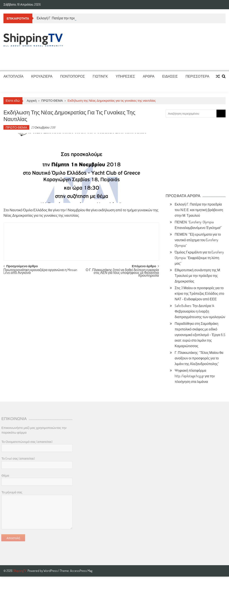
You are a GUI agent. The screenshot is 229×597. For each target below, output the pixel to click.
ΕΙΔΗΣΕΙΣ (170, 76)
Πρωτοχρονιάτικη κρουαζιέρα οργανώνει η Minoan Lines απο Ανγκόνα (40, 272)
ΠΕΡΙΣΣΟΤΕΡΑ (197, 76)
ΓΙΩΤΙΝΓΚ (100, 76)
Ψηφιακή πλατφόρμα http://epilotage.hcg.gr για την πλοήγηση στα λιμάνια (195, 376)
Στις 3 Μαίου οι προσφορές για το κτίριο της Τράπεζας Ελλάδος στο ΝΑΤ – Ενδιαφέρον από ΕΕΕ (199, 293)
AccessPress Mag (81, 571)
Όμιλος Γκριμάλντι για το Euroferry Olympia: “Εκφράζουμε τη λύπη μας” (199, 258)
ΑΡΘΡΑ (148, 76)
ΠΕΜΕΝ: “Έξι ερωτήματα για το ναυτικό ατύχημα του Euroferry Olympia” (198, 240)
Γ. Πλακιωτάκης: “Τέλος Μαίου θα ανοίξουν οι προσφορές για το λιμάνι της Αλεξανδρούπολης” (199, 358)
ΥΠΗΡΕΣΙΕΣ (125, 76)
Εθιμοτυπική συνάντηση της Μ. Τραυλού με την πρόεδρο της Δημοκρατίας (198, 275)
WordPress (51, 571)
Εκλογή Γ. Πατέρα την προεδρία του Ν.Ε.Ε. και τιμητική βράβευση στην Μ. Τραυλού (199, 210)
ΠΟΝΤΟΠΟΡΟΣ (72, 76)
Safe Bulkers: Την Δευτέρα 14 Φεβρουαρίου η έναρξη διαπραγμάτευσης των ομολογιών (200, 311)
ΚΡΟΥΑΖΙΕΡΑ (41, 76)
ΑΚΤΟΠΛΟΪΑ (13, 76)
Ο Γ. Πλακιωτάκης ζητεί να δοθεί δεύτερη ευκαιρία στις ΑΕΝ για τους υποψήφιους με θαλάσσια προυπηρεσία (122, 272)
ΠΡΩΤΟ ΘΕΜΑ (52, 100)
